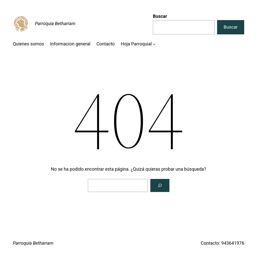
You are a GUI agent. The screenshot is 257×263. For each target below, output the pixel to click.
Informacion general (70, 43)
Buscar (160, 16)
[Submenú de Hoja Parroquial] (154, 44)
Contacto (105, 43)
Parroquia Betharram (55, 23)
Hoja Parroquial (136, 43)
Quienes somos (28, 43)
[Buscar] (159, 185)
